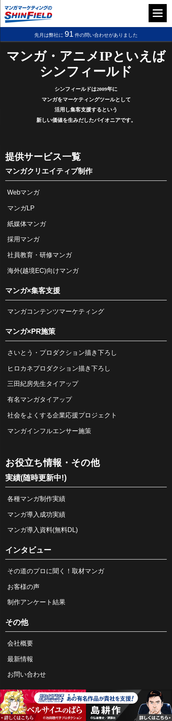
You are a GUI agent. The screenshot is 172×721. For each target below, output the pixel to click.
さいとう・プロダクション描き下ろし (62, 352)
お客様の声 (23, 586)
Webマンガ (23, 192)
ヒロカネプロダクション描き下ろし (59, 368)
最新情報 (20, 659)
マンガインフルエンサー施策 (49, 431)
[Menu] (158, 13)
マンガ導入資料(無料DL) (42, 529)
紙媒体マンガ (26, 223)
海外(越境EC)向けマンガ (43, 270)
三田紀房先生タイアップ (42, 383)
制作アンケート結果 (36, 602)
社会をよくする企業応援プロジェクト (62, 415)
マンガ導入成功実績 (36, 514)
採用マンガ (23, 239)
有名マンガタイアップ (39, 399)
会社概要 (20, 643)
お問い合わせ (26, 674)
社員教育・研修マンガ (39, 255)
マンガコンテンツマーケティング (55, 311)
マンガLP (21, 208)
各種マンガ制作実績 (36, 498)
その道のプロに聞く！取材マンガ (55, 571)
